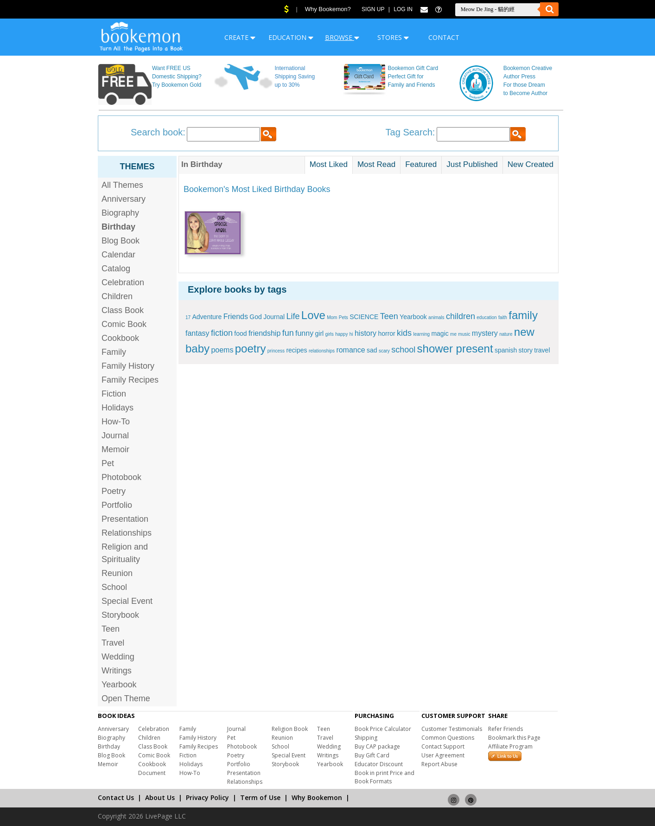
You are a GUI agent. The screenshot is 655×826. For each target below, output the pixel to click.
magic (439, 333)
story (526, 350)
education (486, 317)
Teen (111, 629)
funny (304, 333)
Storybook (120, 615)
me (453, 334)
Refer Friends (505, 729)
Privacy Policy (207, 797)
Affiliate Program (510, 746)
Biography (120, 213)
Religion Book (290, 729)
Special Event (127, 601)
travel (542, 350)
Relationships (127, 533)
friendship (264, 333)
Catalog (116, 268)
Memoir (115, 449)
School (114, 587)
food (240, 333)
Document (151, 773)
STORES (393, 37)
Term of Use (260, 797)
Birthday (109, 746)
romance (350, 350)
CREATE (239, 37)
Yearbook (119, 684)
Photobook (121, 477)
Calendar (118, 254)
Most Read (376, 164)
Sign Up (373, 9)
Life (292, 316)
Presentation (125, 519)
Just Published (472, 164)
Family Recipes (130, 379)
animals (436, 317)
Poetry (114, 491)
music (464, 334)
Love (313, 315)
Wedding (118, 656)
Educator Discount (379, 764)
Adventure (207, 316)
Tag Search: (410, 132)
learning (421, 334)
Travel (113, 642)
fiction (222, 333)
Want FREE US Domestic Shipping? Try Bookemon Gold (177, 76)
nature (505, 334)
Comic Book (124, 324)
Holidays (118, 407)
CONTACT (443, 37)
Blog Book (121, 240)
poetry (250, 348)
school (403, 349)
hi (351, 334)
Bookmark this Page (514, 738)
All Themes (122, 185)
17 (188, 317)
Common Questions (447, 738)
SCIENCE (364, 316)
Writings (117, 670)
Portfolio (117, 505)
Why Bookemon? (328, 9)
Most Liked (329, 164)
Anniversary (124, 199)
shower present (455, 348)
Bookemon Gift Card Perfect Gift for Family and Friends (413, 76)
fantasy (197, 333)
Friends (235, 316)
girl (319, 333)
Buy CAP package (377, 746)
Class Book (123, 310)
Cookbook (120, 338)
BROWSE (342, 37)
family (523, 315)
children (460, 316)
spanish (506, 350)
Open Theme (126, 698)
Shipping (366, 738)
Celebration (123, 282)
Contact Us (116, 797)
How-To (116, 421)
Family (114, 352)
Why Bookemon (317, 797)
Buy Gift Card (372, 755)
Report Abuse (439, 764)
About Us (160, 797)
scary (384, 350)
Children (117, 296)
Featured (421, 164)
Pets (343, 317)
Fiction (114, 393)
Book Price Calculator (383, 729)
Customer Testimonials (451, 729)
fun (288, 333)
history (365, 333)
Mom (332, 317)
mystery (485, 333)
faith (502, 317)
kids (404, 333)
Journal (115, 435)
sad (372, 350)
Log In (403, 9)
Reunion (117, 573)
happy (341, 334)
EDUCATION (290, 37)
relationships (322, 350)
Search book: (158, 132)
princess (276, 350)
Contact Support (442, 746)
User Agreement (442, 755)
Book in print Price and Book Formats (384, 777)
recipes (296, 350)
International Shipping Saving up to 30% (294, 76)
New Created (530, 164)
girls (329, 334)
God (255, 316)
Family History (128, 366)
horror (386, 333)
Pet (108, 463)
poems (222, 350)
